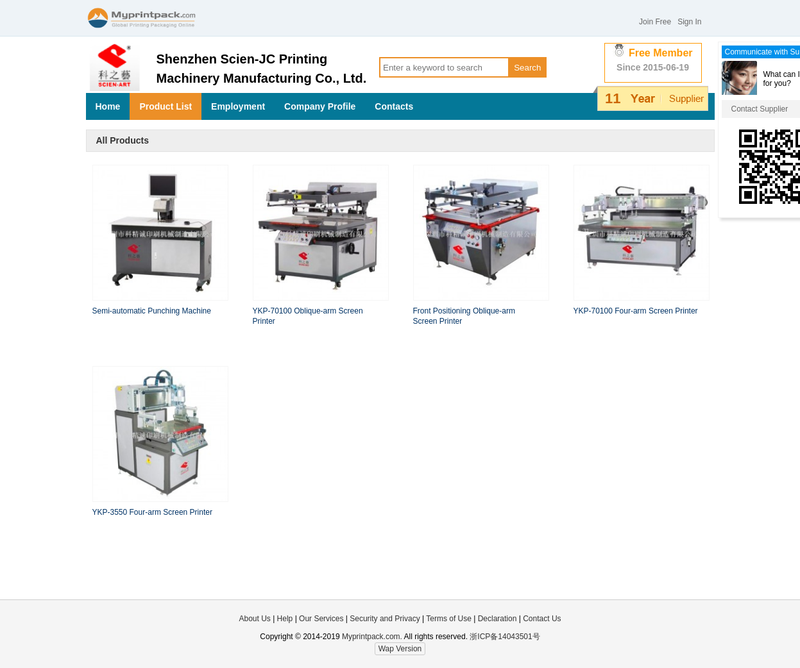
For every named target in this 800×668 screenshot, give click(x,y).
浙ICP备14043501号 (505, 636)
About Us (254, 618)
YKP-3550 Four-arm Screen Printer (152, 512)
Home (108, 106)
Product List (165, 106)
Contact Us (542, 618)
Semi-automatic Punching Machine (151, 310)
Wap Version (400, 648)
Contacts (394, 106)
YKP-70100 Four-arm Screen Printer (636, 310)
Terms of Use (449, 618)
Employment (238, 106)
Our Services (321, 618)
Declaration (497, 618)
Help (285, 618)
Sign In (689, 21)
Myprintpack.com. (371, 636)
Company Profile (319, 106)
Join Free (655, 21)
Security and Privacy (385, 618)
